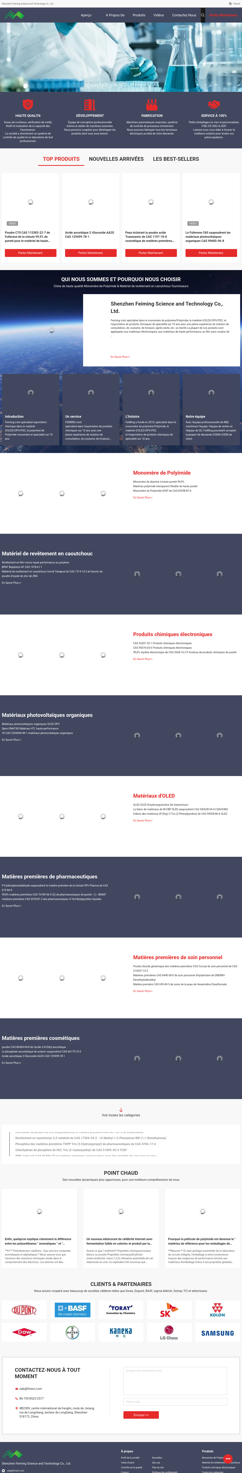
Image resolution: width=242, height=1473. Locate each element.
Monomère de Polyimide (162, 473)
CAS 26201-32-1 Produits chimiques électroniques (162, 643)
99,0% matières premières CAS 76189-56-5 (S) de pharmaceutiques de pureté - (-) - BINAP (54, 894)
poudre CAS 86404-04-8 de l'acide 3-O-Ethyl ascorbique (34, 1047)
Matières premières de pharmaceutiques (49, 877)
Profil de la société (130, 1457)
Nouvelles (157, 1457)
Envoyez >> (141, 1415)
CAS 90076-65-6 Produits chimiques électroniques (162, 647)
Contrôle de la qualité (131, 1467)
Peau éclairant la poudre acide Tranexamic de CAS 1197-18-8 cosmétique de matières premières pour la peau (148, 237)
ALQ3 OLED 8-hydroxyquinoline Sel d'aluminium (160, 804)
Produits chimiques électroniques (172, 634)
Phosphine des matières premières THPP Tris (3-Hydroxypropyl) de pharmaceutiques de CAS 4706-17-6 (85, 1147)
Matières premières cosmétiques (41, 1038)
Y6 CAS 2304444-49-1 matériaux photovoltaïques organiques (37, 733)
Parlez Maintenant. (30, 253)
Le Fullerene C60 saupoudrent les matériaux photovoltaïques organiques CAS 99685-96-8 (208, 237)
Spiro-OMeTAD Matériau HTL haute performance (30, 728)
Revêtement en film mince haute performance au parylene (35, 562)
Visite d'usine (127, 1462)
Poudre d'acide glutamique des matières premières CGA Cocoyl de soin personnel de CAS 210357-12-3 (185, 968)
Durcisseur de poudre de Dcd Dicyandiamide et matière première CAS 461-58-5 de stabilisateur (79, 1135)
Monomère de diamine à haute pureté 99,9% (158, 481)
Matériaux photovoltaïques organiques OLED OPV (30, 724)
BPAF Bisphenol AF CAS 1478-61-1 (22, 567)
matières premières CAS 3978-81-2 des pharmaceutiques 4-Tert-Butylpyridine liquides (51, 899)
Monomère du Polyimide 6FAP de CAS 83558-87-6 (162, 490)
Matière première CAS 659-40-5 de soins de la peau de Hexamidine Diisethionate (180, 984)
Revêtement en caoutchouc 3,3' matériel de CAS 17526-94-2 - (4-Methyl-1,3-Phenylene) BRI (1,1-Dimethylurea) (90, 1141)
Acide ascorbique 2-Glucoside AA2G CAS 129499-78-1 (89, 235)
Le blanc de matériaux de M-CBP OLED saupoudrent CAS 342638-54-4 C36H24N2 (180, 809)
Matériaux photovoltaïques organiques (47, 715)
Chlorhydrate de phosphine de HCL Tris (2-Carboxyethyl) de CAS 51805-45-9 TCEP (71, 1153)
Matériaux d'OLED (154, 796)
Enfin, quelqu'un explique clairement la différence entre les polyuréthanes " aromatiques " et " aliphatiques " (38, 1241)
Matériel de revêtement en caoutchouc (47, 553)
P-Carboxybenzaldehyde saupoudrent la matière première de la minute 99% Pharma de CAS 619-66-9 (55, 888)
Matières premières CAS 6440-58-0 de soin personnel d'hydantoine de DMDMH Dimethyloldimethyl (179, 977)
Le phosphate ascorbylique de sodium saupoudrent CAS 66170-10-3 (41, 1051)
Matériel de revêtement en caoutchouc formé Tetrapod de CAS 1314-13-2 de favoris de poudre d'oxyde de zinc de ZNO (52, 574)
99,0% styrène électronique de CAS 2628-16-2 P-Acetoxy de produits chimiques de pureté (185, 652)
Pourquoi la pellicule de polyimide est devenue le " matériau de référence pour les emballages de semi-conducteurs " (201, 1241)
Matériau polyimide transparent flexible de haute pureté (165, 486)
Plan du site (158, 1467)
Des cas (156, 1462)
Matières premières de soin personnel (177, 957)
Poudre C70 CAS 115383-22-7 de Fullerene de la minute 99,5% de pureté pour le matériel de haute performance (27, 237)
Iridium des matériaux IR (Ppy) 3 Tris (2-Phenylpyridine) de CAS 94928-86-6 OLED (180, 813)
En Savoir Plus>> (120, 356)
